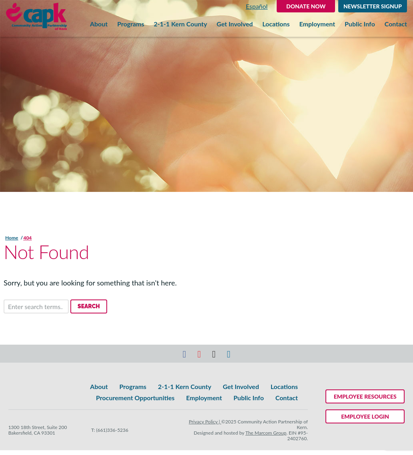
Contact (396, 24)
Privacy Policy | (205, 422)
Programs (130, 24)
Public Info (360, 24)
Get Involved (235, 24)
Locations (275, 24)
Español (257, 6)
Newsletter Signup (372, 6)
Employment (317, 24)
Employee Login (365, 416)
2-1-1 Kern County (180, 24)
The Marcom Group (266, 433)
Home (11, 238)
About (99, 24)
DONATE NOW (305, 6)
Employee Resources (365, 396)
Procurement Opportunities (135, 397)
